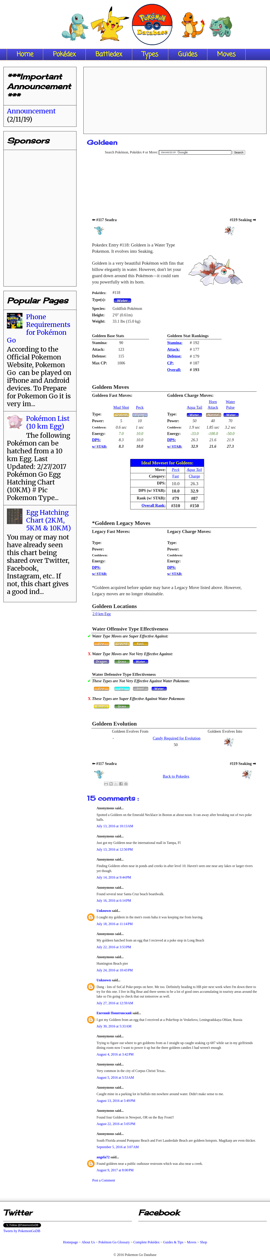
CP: (170, 363)
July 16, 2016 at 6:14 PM (114, 900)
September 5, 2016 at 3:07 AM (118, 1147)
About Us (88, 1242)
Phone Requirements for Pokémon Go (38, 328)
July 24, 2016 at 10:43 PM (115, 970)
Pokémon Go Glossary (114, 1242)
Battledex (108, 55)
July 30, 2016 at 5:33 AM (114, 1026)
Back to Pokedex (176, 776)
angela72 (103, 1157)
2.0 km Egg (101, 614)
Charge (194, 476)
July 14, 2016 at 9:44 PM (114, 877)
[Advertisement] (175, 99)
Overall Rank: (153, 505)
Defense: (174, 356)
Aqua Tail (194, 407)
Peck (139, 407)
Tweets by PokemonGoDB (21, 1231)
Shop (203, 1242)
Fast (175, 476)
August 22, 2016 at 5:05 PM (116, 1124)
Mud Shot (121, 407)
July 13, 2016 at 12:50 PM (115, 849)
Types (150, 55)
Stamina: (175, 343)
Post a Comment (103, 1180)
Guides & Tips (173, 1242)
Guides (187, 55)
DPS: (96, 440)
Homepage (70, 1242)
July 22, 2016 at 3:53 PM (114, 947)
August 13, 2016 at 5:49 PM (116, 1100)
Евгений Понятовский (114, 1013)
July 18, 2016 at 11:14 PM (115, 924)
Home (25, 55)
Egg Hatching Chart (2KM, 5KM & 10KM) (48, 520)
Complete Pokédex (146, 1242)
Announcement (31, 111)
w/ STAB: (99, 446)
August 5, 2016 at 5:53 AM (115, 1077)
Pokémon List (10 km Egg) (48, 422)
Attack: (173, 349)
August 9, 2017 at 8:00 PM (115, 1170)
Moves (226, 55)
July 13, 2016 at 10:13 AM (115, 826)
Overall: (174, 370)
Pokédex (64, 55)
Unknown (104, 911)
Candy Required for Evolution (176, 738)
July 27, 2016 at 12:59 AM (115, 1003)
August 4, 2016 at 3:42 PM (115, 1054)
